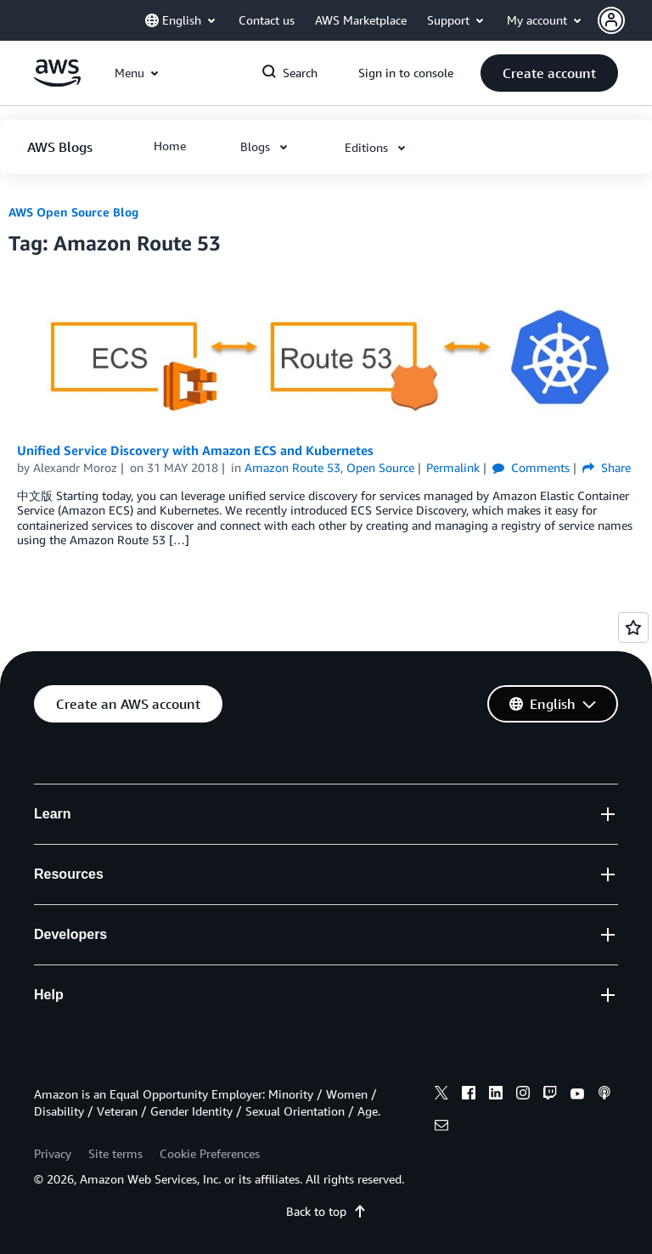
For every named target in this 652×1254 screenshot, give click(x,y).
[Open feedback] (633, 627)
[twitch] (550, 1095)
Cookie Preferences (210, 1153)
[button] (625, 20)
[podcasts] (604, 1095)
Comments (531, 467)
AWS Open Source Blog (73, 212)
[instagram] (523, 1095)
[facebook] (468, 1095)
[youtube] (577, 1095)
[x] (441, 1095)
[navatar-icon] (611, 20)
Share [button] (606, 467)
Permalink (453, 467)
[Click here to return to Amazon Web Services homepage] (57, 82)
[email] (441, 1127)
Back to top (326, 1211)
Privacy (52, 1153)
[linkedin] (496, 1095)
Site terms (115, 1153)
